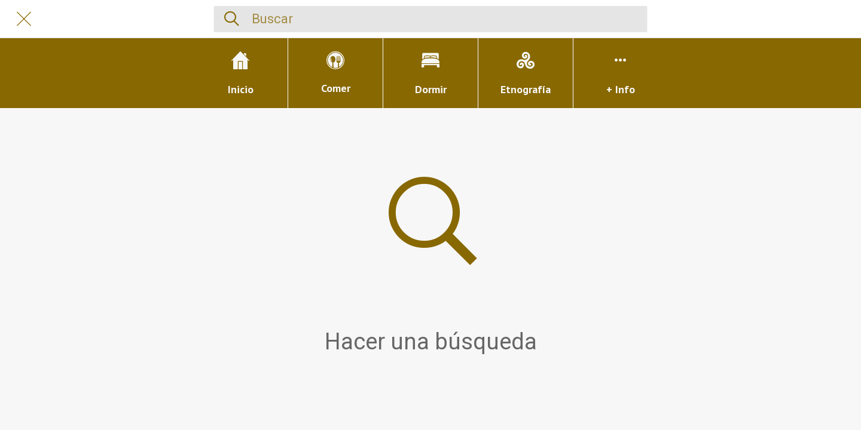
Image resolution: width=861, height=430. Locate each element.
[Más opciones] (620, 73)
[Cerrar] (24, 19)
